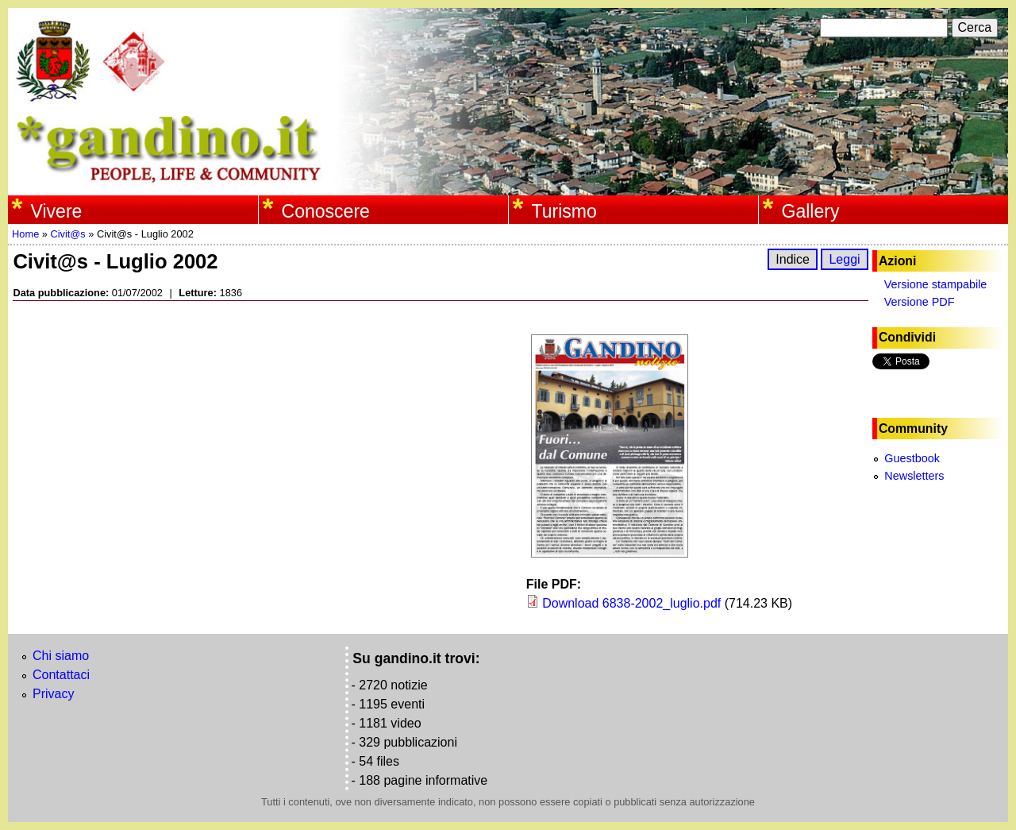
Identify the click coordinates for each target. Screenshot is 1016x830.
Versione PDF (919, 301)
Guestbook (912, 458)
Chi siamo (61, 655)
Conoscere (326, 211)
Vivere (57, 211)
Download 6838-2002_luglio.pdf (631, 603)
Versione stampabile (935, 284)
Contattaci (61, 674)
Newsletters (914, 475)
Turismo (564, 211)
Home (25, 234)
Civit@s (67, 234)
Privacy (53, 694)
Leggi (844, 259)
